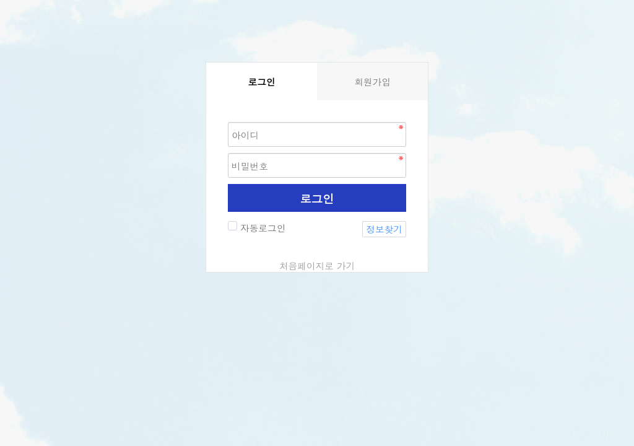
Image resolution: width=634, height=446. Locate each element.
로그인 (317, 198)
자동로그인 (261, 227)
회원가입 (372, 81)
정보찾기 (384, 228)
